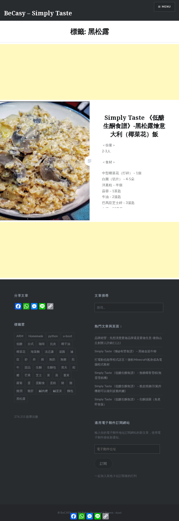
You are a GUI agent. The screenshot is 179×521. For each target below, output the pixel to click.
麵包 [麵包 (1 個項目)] (70, 391)
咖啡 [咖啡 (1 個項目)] (42, 344)
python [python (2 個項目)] (53, 336)
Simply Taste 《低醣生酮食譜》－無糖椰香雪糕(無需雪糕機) (128, 375)
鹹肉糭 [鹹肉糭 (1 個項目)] (43, 391)
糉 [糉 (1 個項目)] (17, 375)
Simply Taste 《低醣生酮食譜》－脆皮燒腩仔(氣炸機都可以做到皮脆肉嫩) (128, 388)
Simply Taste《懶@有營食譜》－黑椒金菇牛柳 (125, 351)
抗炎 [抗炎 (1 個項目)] (53, 344)
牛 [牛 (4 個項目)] (17, 367)
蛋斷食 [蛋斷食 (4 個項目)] (40, 383)
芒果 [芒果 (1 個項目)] (28, 375)
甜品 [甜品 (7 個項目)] (28, 367)
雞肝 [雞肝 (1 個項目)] (31, 391)
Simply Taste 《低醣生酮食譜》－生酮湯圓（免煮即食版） (127, 401)
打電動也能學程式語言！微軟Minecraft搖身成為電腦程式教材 (128, 362)
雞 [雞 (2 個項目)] (70, 383)
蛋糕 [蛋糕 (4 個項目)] (53, 383)
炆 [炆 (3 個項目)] (17, 359)
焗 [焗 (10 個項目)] (42, 359)
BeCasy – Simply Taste (38, 13)
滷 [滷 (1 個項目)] (71, 351)
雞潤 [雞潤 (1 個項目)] (19, 391)
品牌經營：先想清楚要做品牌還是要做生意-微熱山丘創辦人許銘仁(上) (128, 340)
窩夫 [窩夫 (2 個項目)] (64, 367)
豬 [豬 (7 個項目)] (62, 383)
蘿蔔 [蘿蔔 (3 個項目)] (19, 383)
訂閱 (103, 463)
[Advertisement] (89, 72)
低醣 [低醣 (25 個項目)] (19, 344)
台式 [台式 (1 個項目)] (31, 344)
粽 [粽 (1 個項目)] (73, 367)
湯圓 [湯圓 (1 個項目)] (62, 351)
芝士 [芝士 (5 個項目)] (39, 375)
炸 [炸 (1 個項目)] (34, 359)
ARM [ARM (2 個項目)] (19, 336)
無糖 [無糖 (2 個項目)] (63, 359)
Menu (166, 7)
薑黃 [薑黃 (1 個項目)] (66, 375)
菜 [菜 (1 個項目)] (48, 375)
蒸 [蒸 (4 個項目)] (56, 375)
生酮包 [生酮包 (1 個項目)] (51, 367)
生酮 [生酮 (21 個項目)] (39, 367)
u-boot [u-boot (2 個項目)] (67, 336)
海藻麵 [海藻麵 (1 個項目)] (35, 351)
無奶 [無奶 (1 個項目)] (52, 359)
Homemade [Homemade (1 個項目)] (35, 336)
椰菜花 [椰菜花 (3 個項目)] (20, 351)
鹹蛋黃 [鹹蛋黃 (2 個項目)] (57, 391)
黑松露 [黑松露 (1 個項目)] (20, 398)
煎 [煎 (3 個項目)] (73, 359)
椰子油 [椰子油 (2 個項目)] (65, 344)
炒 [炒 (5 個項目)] (26, 359)
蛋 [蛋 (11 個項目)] (29, 383)
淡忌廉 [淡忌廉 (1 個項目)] (49, 351)
